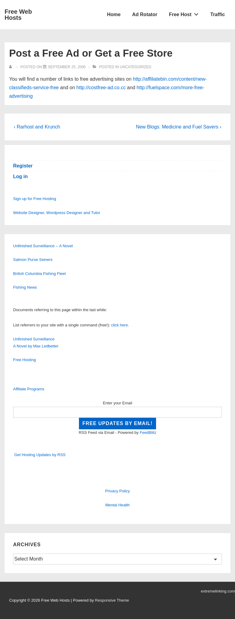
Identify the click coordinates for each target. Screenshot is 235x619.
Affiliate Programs (28, 389)
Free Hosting (24, 359)
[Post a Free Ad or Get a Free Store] (67, 67)
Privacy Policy (117, 491)
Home (113, 14)
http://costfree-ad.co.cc (101, 87)
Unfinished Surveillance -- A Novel (43, 246)
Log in (20, 176)
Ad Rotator (145, 14)
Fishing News (25, 287)
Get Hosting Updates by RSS (40, 454)
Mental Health (117, 505)
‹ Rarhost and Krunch (37, 126)
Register (23, 165)
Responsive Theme (112, 600)
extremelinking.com (218, 591)
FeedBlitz (148, 432)
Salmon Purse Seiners (32, 259)
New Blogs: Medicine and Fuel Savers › (178, 126)
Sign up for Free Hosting (34, 198)
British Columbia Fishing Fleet (39, 273)
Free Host (185, 13)
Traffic (217, 14)
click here (119, 325)
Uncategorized (135, 67)
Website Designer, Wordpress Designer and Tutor (56, 212)
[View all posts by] (11, 67)
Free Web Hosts (18, 14)
